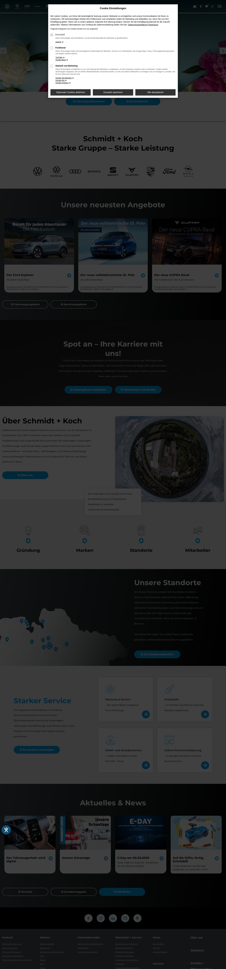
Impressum (153, 25)
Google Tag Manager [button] (64, 78)
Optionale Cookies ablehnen (70, 92)
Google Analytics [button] (63, 83)
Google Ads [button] (61, 80)
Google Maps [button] (61, 60)
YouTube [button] (60, 57)
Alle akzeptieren (155, 92)
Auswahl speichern (113, 92)
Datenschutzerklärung (138, 25)
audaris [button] (59, 42)
